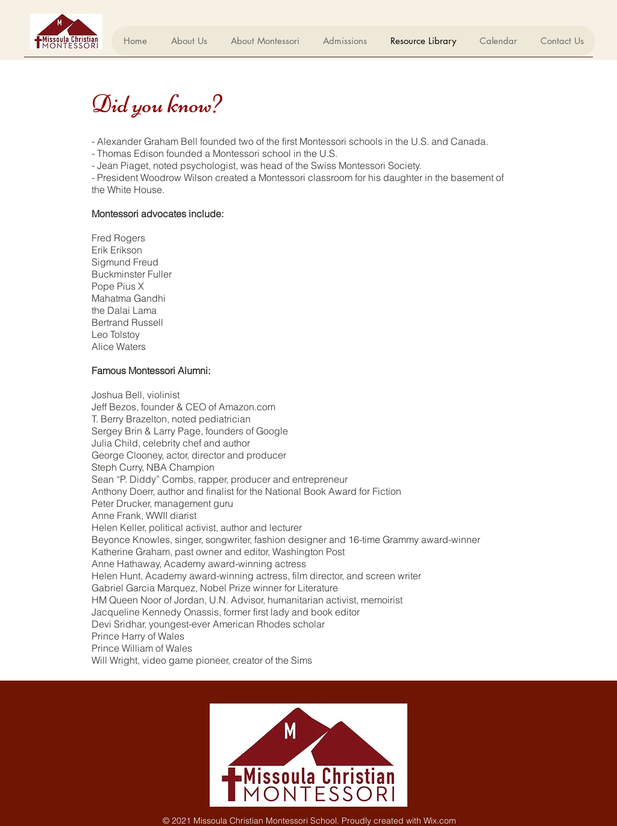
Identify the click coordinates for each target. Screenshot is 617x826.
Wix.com (440, 820)
